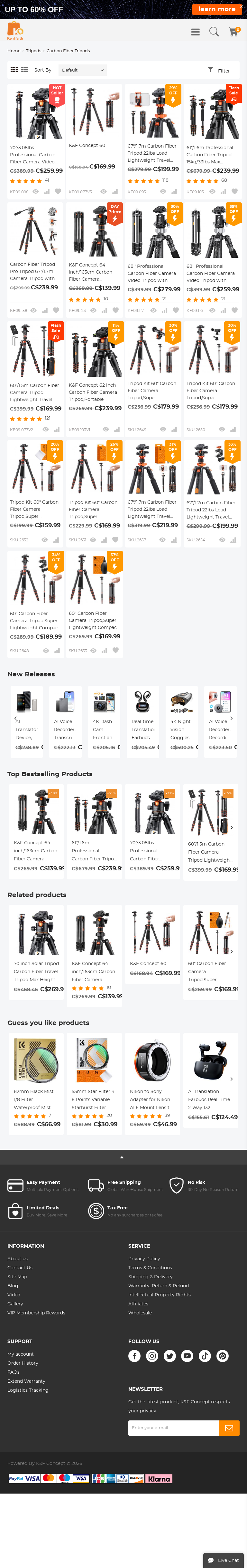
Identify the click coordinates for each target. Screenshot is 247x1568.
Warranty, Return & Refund (158, 1286)
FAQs (13, 1372)
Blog (12, 1286)
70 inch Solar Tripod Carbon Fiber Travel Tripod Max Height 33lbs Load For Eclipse (36, 973)
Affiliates (138, 1304)
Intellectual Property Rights (159, 1295)
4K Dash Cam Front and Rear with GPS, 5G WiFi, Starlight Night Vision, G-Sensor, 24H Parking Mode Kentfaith (104, 731)
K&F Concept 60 (87, 145)
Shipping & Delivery (150, 1277)
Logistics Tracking (28, 1390)
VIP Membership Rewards (36, 1313)
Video (13, 1295)
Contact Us (19, 1268)
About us (17, 1259)
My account (20, 1354)
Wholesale (140, 1313)
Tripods (33, 51)
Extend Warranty (26, 1381)
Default (70, 70)
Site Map (17, 1277)
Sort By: (43, 70)
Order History (22, 1363)
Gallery (15, 1304)
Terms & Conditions (150, 1268)
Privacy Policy (144, 1259)
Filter (224, 71)
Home (14, 51)
